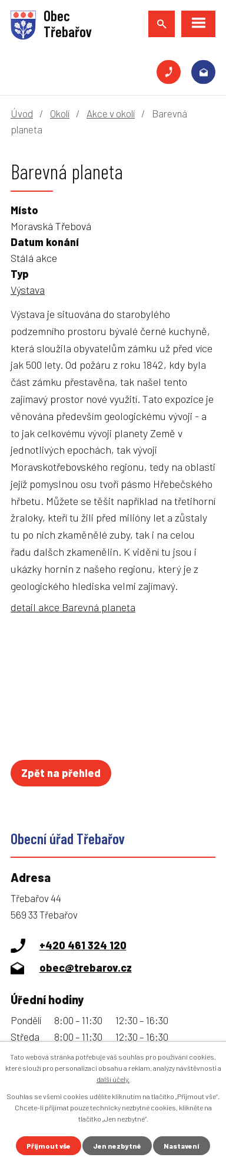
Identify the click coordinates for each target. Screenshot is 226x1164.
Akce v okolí (111, 113)
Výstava (28, 289)
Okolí (59, 113)
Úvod (22, 113)
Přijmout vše (48, 1146)
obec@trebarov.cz (203, 72)
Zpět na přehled (61, 772)
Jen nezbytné (117, 1146)
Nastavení (182, 1146)
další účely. (113, 1079)
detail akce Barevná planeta (73, 607)
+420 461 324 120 (169, 72)
